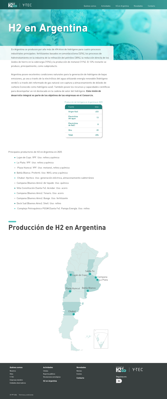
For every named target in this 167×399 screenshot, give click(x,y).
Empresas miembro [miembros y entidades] (16, 380)
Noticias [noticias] (79, 371)
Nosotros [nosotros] (13, 371)
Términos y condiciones (26, 395)
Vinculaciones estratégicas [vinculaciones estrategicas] (52, 377)
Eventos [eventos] (79, 374)
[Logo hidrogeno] (20, 4)
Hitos (11, 374)
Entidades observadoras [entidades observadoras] (18, 383)
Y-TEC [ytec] (12, 377)
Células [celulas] (45, 371)
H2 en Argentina (50, 381)
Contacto (80, 378)
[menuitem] (137, 379)
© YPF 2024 (13, 395)
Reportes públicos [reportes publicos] (49, 374)
